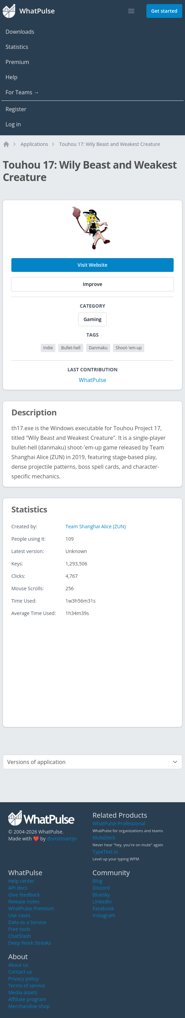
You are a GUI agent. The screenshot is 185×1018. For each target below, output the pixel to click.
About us (18, 965)
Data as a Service (27, 922)
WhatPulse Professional (119, 823)
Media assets (23, 992)
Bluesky (101, 894)
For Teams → (22, 92)
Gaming (92, 319)
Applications (34, 144)
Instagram (104, 915)
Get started (164, 11)
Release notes (23, 901)
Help (12, 77)
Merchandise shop (29, 1006)
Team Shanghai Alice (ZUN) (95, 526)
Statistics (17, 47)
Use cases (19, 915)
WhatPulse (92, 380)
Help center (21, 881)
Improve (92, 284)
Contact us (20, 971)
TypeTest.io (105, 851)
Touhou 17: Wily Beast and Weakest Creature (109, 144)
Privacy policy (23, 978)
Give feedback (24, 894)
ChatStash (19, 936)
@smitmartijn (62, 838)
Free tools (19, 929)
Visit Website (92, 265)
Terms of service (26, 985)
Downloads (20, 31)
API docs (17, 887)
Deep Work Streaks (29, 943)
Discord (101, 887)
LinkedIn (102, 901)
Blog (98, 881)
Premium (17, 62)
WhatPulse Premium (31, 908)
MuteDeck (104, 837)
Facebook (103, 908)
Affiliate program (27, 999)
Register (16, 109)
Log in (13, 124)
